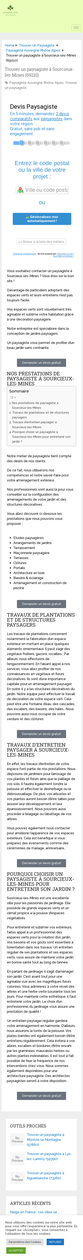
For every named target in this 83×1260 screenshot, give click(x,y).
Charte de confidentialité (24, 254)
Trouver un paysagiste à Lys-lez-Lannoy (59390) (49, 1156)
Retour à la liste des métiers (41, 242)
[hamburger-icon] (76, 27)
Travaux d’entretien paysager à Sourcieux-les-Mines (34, 424)
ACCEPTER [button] (16, 1250)
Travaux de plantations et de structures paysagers (40, 415)
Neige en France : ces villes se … (34, 1212)
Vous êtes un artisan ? (63, 256)
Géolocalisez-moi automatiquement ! (42, 219)
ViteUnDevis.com (65, 254)
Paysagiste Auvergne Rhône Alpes (36, 83)
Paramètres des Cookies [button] (25, 1242)
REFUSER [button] (55, 1242)
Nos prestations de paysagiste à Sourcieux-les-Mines (35, 405)
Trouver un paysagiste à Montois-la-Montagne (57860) (45, 1140)
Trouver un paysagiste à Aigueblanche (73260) (45, 1175)
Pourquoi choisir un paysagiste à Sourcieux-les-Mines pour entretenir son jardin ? (41, 436)
